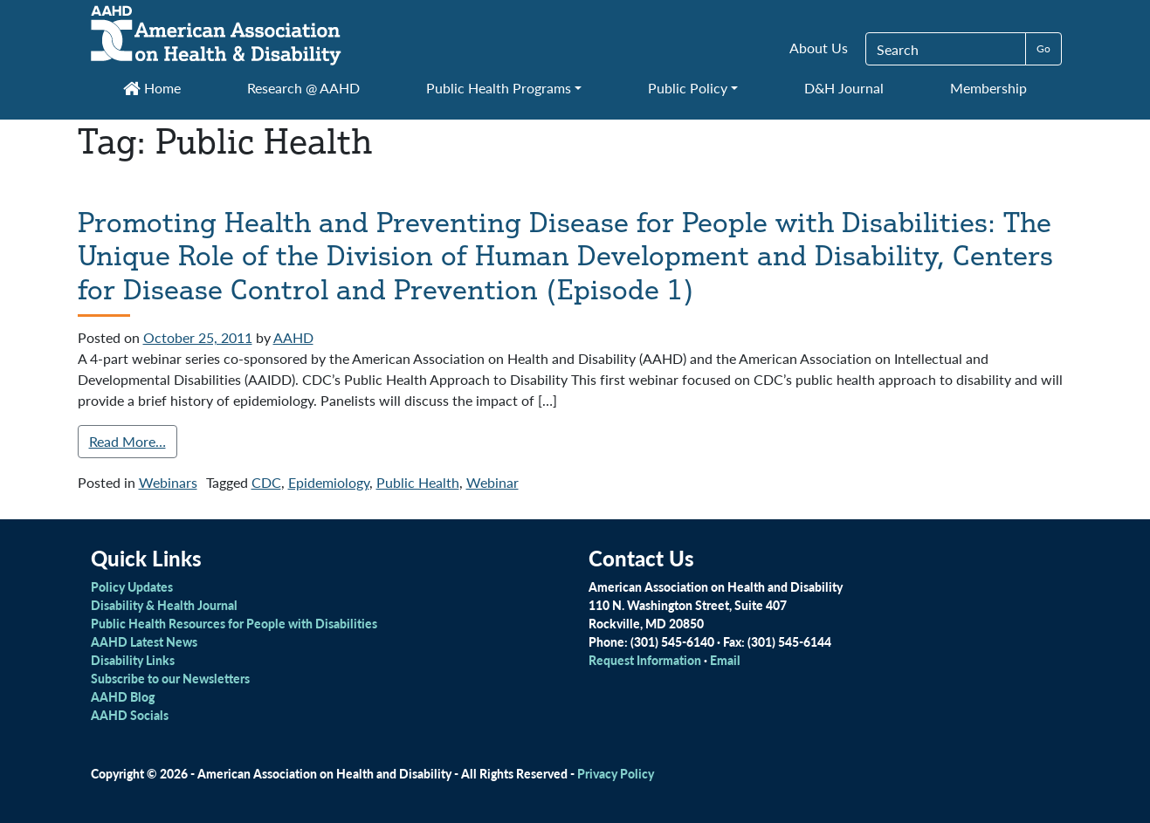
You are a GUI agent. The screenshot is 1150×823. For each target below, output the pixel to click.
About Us (818, 48)
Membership (988, 88)
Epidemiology (328, 482)
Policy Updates (132, 586)
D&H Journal (844, 88)
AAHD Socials (130, 715)
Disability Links (133, 660)
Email (725, 660)
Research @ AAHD (303, 88)
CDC (266, 482)
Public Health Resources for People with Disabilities (234, 623)
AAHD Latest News (144, 641)
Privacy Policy (615, 773)
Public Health (417, 482)
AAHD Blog (123, 696)
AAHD (293, 337)
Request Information (645, 660)
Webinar (492, 482)
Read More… (127, 441)
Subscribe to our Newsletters (170, 678)
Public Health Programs (498, 88)
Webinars (168, 482)
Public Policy (687, 88)
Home (152, 88)
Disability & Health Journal (164, 605)
